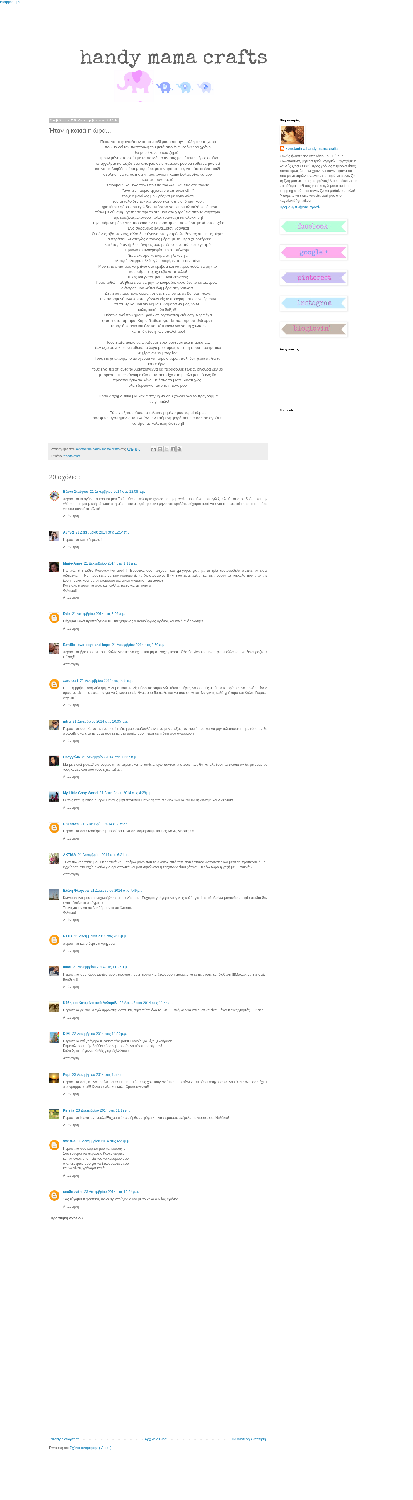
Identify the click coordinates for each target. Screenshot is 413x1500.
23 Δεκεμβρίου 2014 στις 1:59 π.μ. (98, 1075)
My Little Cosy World (80, 793)
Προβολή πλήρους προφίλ (300, 207)
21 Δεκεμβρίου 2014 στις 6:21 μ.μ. (104, 855)
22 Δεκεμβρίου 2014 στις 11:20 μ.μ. (99, 1034)
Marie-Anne (72, 563)
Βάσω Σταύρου (75, 492)
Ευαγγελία (71, 757)
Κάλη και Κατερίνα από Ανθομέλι (90, 1003)
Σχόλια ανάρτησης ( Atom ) (91, 1448)
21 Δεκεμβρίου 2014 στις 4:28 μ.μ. (125, 793)
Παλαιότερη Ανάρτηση (249, 1439)
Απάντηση (71, 516)
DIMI (66, 1034)
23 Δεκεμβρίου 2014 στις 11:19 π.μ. (104, 1110)
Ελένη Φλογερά (76, 891)
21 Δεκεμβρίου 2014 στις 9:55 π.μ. (106, 681)
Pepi (66, 1075)
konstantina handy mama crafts (312, 149)
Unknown (71, 824)
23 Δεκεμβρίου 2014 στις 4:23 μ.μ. (103, 1141)
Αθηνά (68, 532)
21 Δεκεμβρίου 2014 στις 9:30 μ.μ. (100, 936)
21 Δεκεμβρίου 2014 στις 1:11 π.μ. (110, 563)
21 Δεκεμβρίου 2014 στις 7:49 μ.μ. (117, 891)
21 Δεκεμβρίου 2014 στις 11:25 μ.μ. (100, 967)
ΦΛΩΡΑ (69, 1141)
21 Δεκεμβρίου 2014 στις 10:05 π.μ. (100, 721)
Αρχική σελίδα (156, 1439)
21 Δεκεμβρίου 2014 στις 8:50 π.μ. (138, 645)
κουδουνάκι (72, 1192)
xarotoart (70, 681)
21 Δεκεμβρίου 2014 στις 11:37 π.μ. (109, 757)
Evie (66, 614)
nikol (67, 967)
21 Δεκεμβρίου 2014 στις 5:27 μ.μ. (107, 824)
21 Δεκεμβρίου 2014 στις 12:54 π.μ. (103, 532)
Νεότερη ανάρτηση (64, 1439)
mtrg (67, 721)
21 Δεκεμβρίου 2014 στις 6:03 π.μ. (98, 614)
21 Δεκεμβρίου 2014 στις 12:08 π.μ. (117, 492)
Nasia (67, 936)
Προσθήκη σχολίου (67, 1218)
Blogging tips (10, 2)
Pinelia (68, 1110)
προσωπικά (71, 456)
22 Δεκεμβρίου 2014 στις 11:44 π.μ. (147, 1003)
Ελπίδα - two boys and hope (86, 645)
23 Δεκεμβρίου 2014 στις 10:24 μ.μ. (111, 1192)
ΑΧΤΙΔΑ (69, 855)
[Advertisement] (158, 1393)
